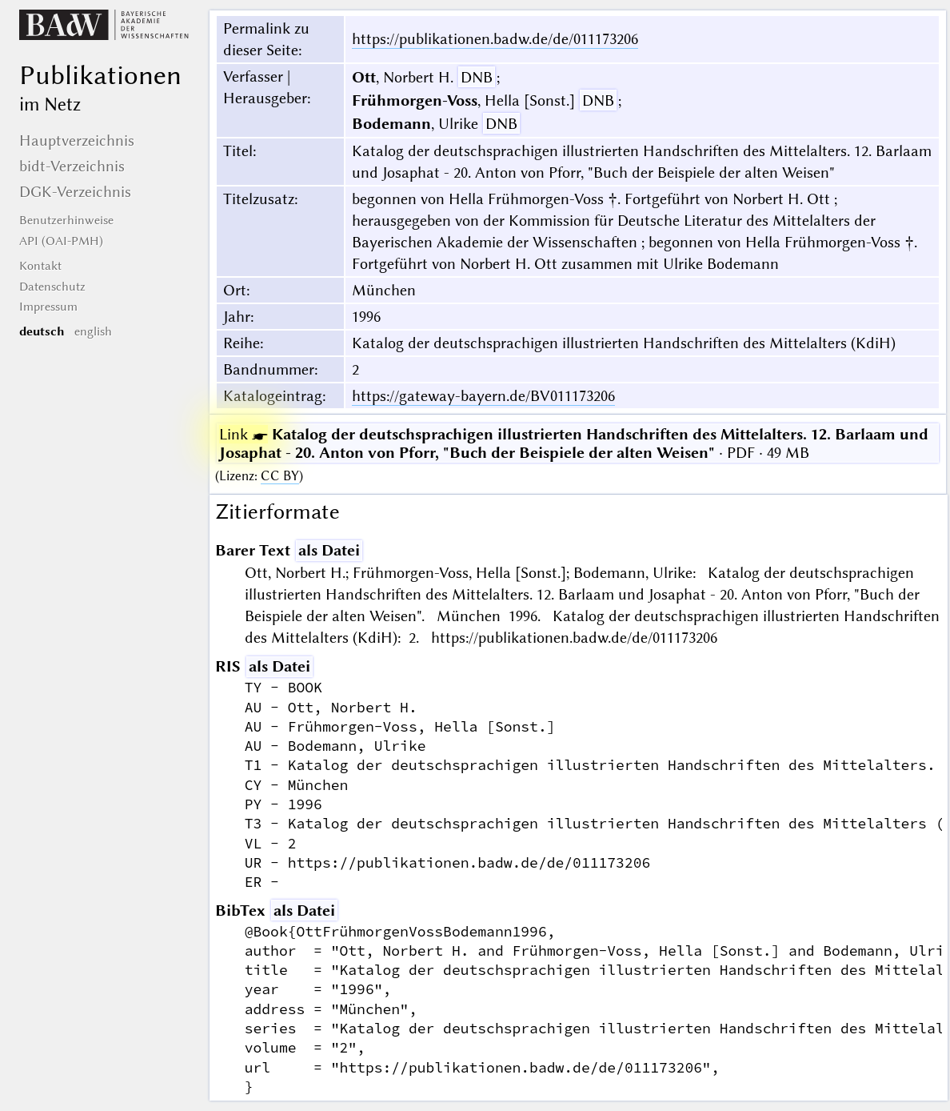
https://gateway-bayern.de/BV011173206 (483, 396)
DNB (477, 77)
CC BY (280, 475)
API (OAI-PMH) (61, 241)
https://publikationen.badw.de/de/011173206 (495, 39)
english (93, 331)
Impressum (48, 306)
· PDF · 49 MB (573, 443)
